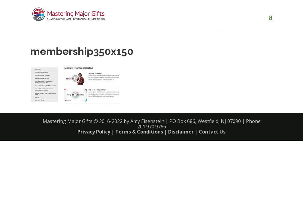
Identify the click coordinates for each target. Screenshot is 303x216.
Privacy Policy (93, 131)
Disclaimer (181, 131)
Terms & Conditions (139, 131)
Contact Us (212, 131)
